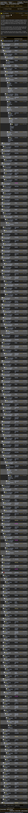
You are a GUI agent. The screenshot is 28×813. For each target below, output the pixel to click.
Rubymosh (12, 13)
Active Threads (19, 6)
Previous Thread (7, 8)
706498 (26, 13)
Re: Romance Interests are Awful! (6, 45)
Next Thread (20, 8)
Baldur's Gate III (3, 3)
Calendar (12, 6)
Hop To (5, 805)
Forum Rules (3, 809)
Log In (25, 2)
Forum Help (17, 810)
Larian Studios (3, 2)
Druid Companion (8, 572)
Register (20, 2)
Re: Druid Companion (6, 576)
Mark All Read (10, 809)
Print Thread (2, 11)
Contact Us (12, 810)
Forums (10, 2)
